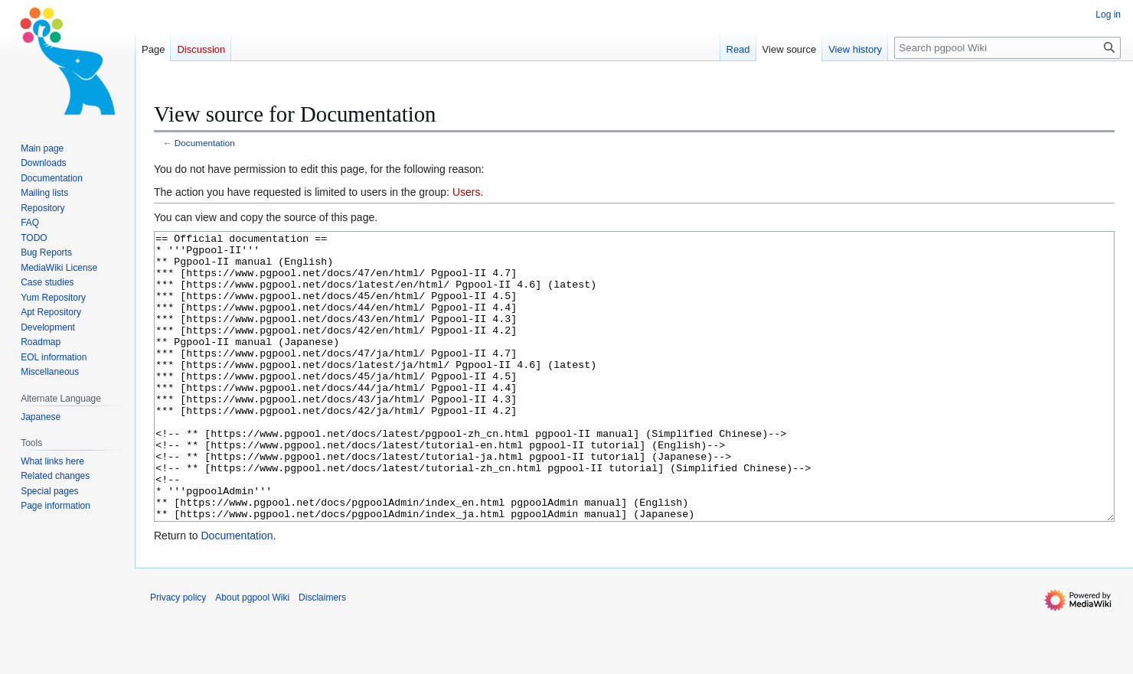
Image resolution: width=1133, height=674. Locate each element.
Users (466, 192)
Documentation (205, 143)
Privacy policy (178, 655)
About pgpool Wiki (252, 655)
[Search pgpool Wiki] (1007, 48)
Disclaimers (322, 655)
